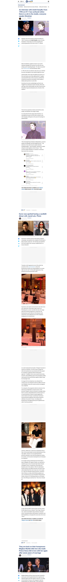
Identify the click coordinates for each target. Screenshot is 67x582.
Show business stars (25, 540)
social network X (31, 266)
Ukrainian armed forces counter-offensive (31, 6)
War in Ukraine (20, 6)
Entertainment (28, 210)
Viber (33, 189)
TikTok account (26, 68)
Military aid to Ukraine (43, 6)
